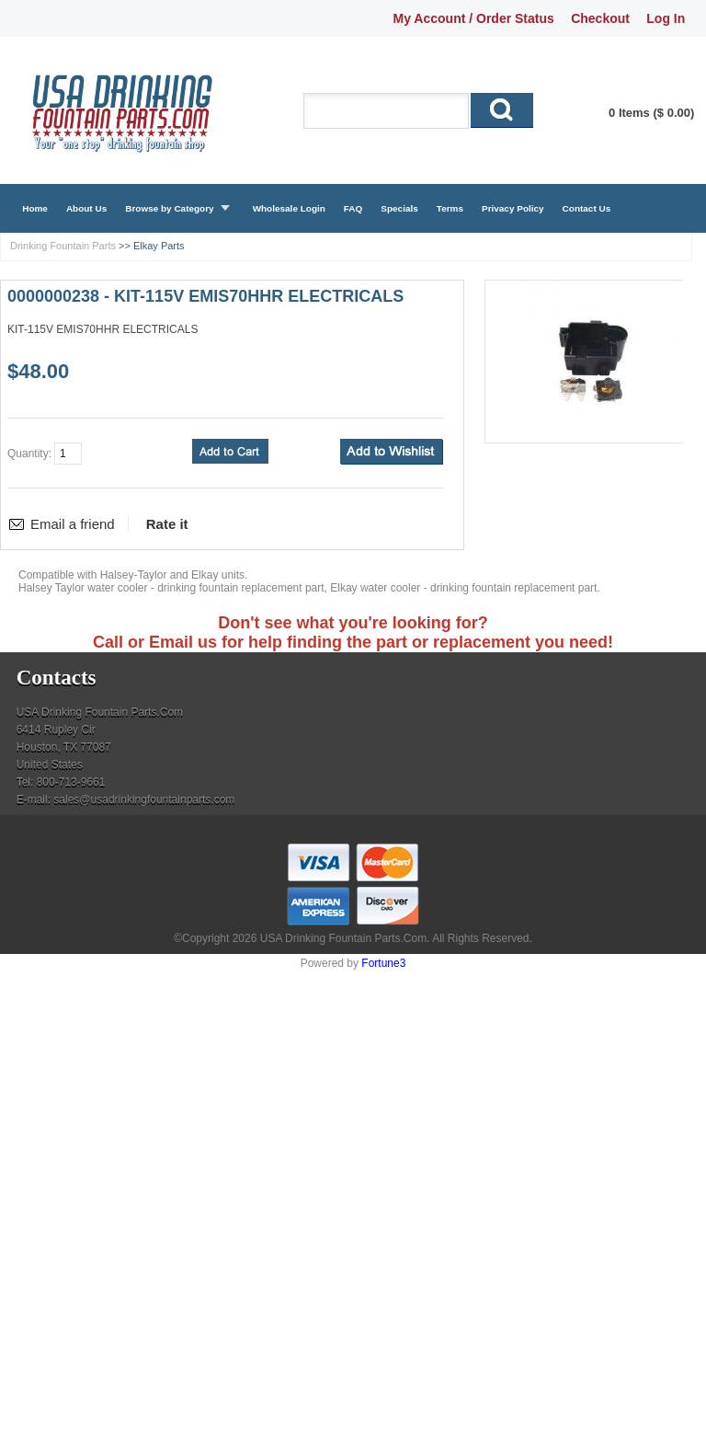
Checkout (600, 18)
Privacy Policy (513, 208)
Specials (399, 208)
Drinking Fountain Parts (63, 245)
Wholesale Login (289, 208)
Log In (665, 18)
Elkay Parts (159, 245)
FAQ (353, 208)
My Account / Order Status (473, 18)
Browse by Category (169, 208)
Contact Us (587, 208)
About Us (86, 208)
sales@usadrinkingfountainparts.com (143, 799)
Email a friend (72, 524)
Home (35, 208)
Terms (450, 208)
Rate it (167, 524)
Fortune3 (383, 963)
